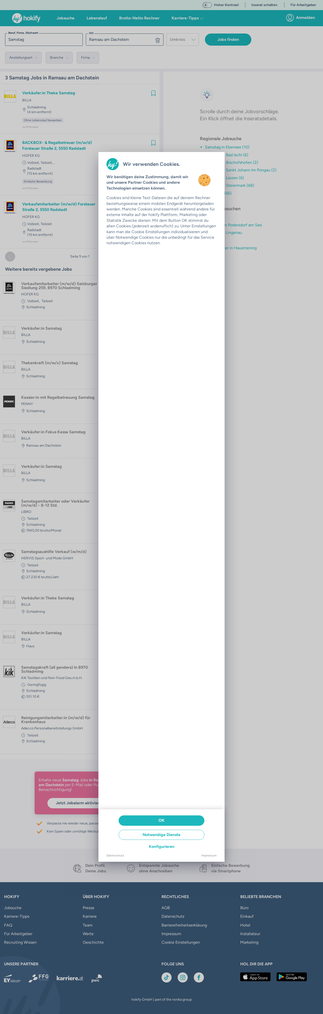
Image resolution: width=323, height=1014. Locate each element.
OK (161, 820)
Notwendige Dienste (161, 834)
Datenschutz (115, 855)
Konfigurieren (161, 846)
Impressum (209, 855)
